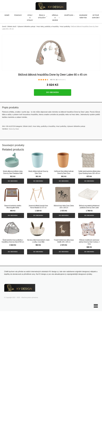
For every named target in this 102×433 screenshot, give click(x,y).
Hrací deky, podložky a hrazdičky (48, 26)
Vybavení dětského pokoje (26, 26)
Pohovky (18, 15)
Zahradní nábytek (83, 16)
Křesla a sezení (55, 17)
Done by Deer (14, 129)
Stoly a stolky (30, 17)
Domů (7, 15)
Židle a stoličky (42, 16)
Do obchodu (52, 92)
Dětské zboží (11, 26)
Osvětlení (68, 15)
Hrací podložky (65, 26)
